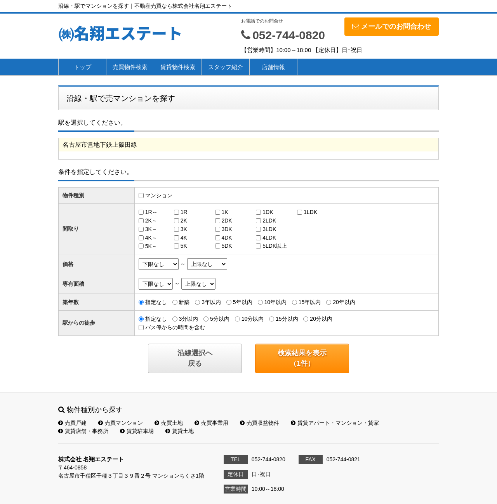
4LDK (269, 238)
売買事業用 (211, 423)
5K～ (151, 246)
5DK (226, 246)
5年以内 (242, 302)
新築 (184, 302)
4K (184, 238)
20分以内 (321, 319)
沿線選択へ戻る (194, 358)
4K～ (151, 238)
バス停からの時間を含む (175, 327)
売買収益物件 (259, 423)
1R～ (151, 212)
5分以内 (219, 319)
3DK (226, 229)
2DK (226, 220)
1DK (267, 212)
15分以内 (287, 319)
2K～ (151, 220)
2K (184, 220)
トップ (82, 67)
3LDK (269, 229)
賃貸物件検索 (177, 67)
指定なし (156, 302)
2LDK (269, 220)
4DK (226, 238)
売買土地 (169, 423)
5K (184, 246)
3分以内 (188, 319)
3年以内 (211, 302)
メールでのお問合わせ (391, 26)
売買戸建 (72, 423)
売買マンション (120, 423)
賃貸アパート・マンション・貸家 (335, 423)
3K (184, 229)
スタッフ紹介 (225, 67)
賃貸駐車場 (137, 431)
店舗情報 (273, 67)
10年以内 (275, 302)
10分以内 (253, 319)
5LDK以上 (274, 246)
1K (224, 212)
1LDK (310, 212)
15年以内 (310, 302)
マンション (158, 195)
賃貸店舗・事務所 (83, 431)
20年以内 (344, 302)
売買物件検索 (130, 67)
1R (184, 212)
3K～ (151, 229)
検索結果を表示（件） (302, 358)
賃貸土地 (179, 431)
